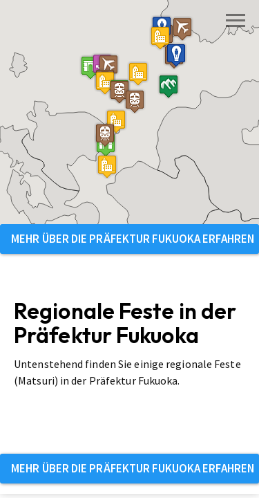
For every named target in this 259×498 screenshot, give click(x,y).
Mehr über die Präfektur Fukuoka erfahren (132, 238)
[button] (90, 67)
